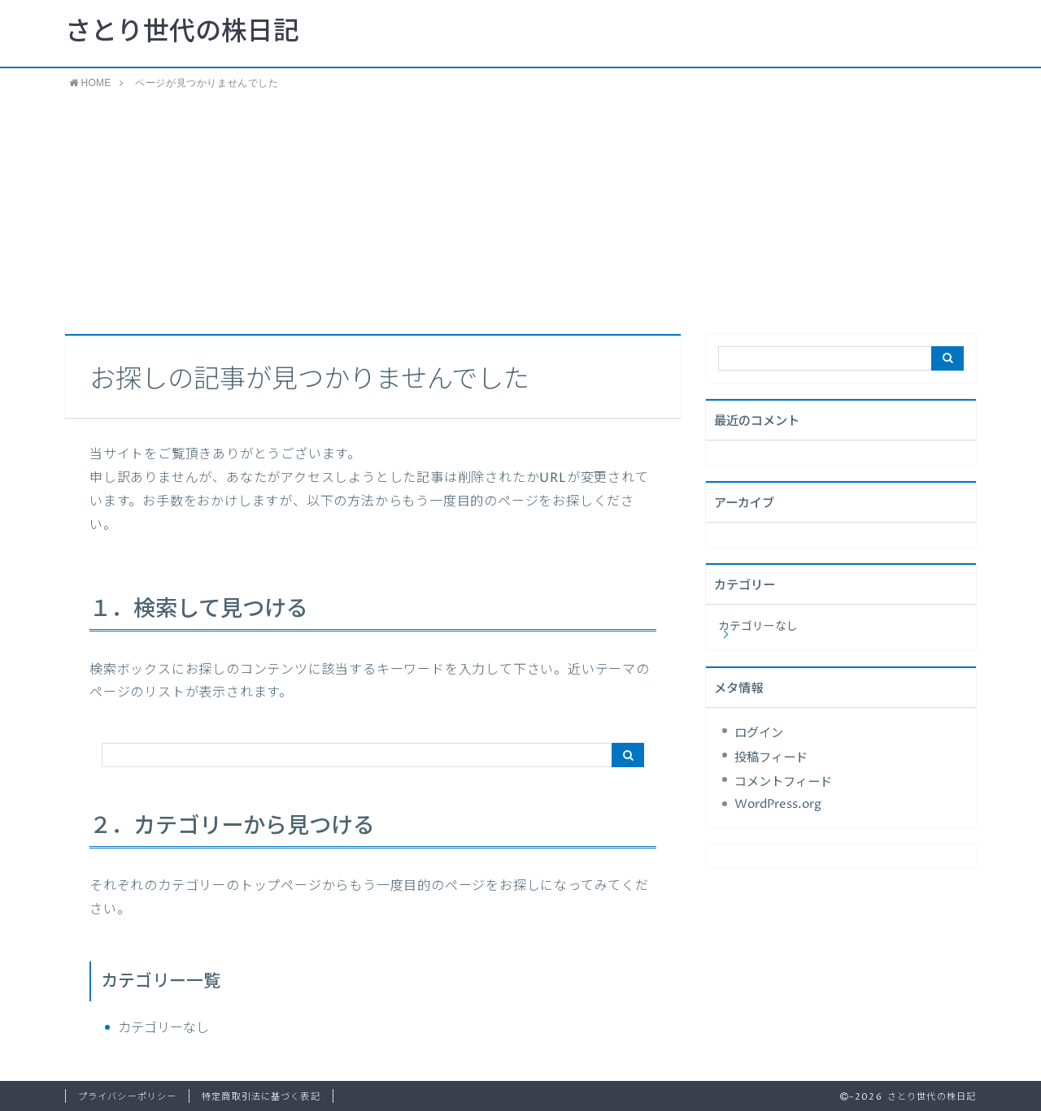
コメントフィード (783, 782)
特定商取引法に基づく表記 (261, 1097)
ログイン (758, 733)
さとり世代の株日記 (182, 32)
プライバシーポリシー (127, 1097)
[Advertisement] (520, 212)
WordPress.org (777, 804)
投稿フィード (771, 757)
